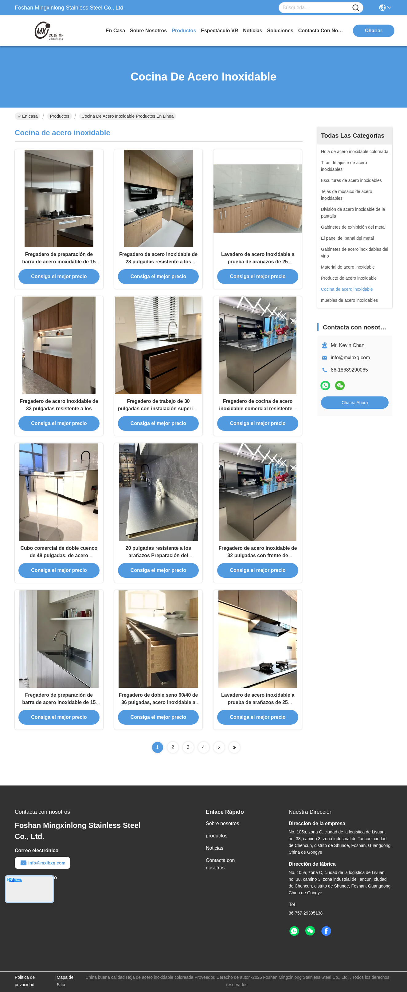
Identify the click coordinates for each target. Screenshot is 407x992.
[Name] (355, 8)
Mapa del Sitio (66, 981)
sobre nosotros (148, 30)
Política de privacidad (25, 981)
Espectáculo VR (219, 30)
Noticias (214, 848)
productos (184, 30)
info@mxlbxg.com (350, 357)
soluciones (280, 30)
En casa (115, 30)
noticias (252, 30)
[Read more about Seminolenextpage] (219, 747)
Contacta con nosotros (220, 864)
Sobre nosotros (222, 823)
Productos (59, 116)
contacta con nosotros (321, 30)
